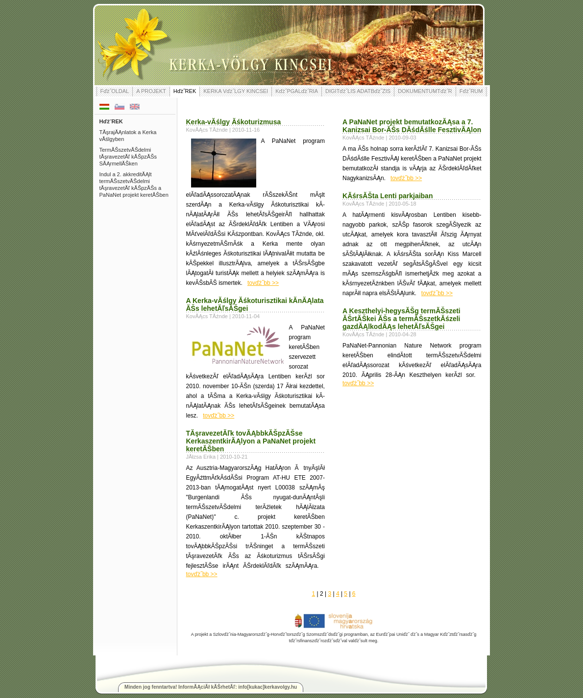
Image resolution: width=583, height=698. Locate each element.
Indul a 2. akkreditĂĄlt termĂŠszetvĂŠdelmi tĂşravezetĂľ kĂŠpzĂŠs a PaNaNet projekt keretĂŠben (134, 184)
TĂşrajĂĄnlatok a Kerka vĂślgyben (128, 135)
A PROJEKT (151, 91)
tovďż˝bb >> (263, 282)
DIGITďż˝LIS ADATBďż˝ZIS (357, 91)
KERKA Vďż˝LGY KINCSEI (235, 91)
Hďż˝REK (184, 91)
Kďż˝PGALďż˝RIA (296, 91)
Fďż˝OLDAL (114, 91)
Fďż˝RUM (471, 91)
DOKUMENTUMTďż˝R (425, 91)
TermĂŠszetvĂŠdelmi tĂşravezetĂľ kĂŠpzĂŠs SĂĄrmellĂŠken (128, 156)
